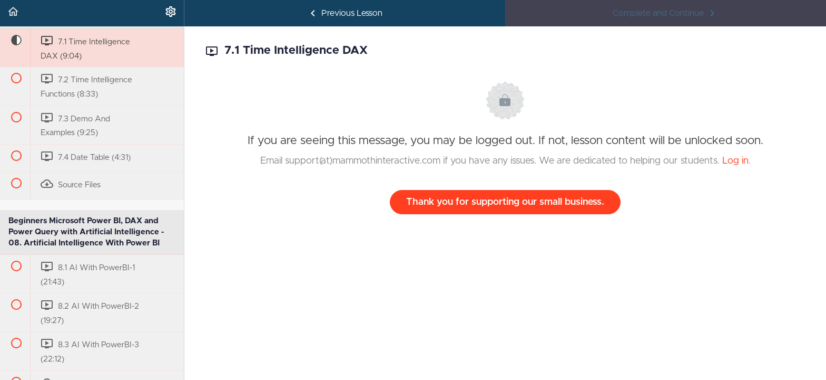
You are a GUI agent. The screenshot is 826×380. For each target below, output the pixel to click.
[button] (13, 13)
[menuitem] (171, 13)
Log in (735, 161)
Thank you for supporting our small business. (505, 202)
